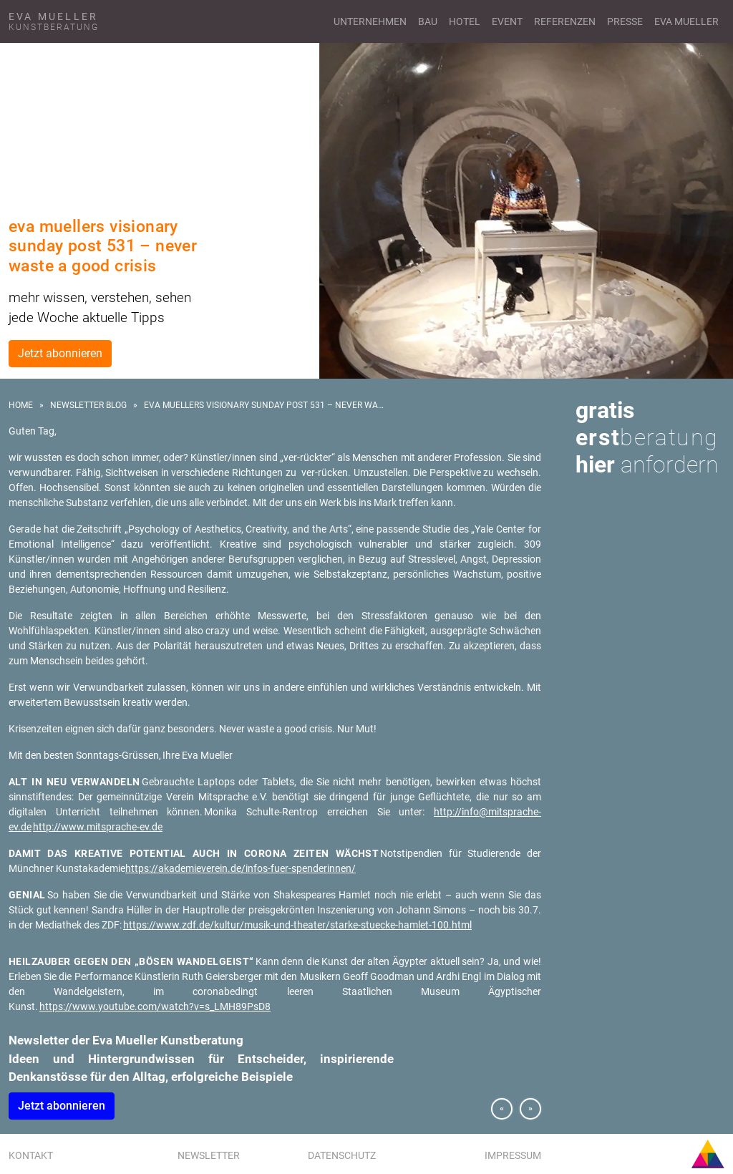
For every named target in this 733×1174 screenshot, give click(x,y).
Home (21, 405)
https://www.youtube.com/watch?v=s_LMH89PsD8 (155, 1006)
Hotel (464, 21)
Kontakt (31, 1155)
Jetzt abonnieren (60, 353)
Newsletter (209, 1155)
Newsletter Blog (88, 405)
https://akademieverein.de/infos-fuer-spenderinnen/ (240, 868)
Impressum (513, 1155)
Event (507, 21)
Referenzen (565, 21)
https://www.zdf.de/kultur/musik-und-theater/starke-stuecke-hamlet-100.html (297, 925)
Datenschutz (342, 1155)
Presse (625, 21)
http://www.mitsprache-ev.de (97, 827)
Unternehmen (370, 21)
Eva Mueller (686, 21)
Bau (427, 21)
